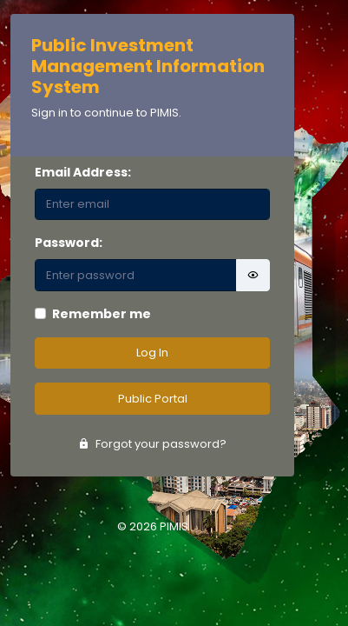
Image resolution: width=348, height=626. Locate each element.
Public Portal (152, 398)
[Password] (136, 275)
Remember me (101, 314)
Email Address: (83, 172)
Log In (152, 352)
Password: (68, 242)
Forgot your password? (152, 444)
